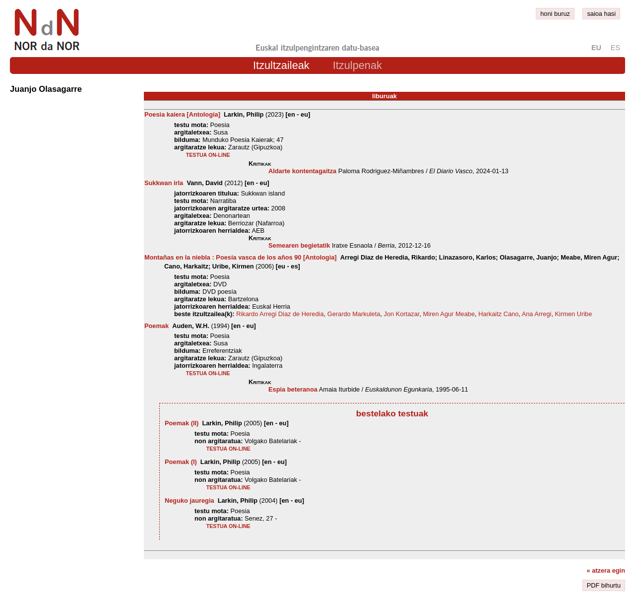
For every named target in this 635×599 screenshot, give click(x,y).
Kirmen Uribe (573, 314)
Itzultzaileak (281, 65)
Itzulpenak (357, 65)
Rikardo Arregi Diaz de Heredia (279, 314)
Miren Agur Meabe (449, 314)
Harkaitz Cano (498, 314)
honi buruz (555, 13)
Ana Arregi (537, 314)
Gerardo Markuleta (354, 314)
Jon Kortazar (402, 314)
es (615, 48)
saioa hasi (601, 13)
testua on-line (208, 155)
